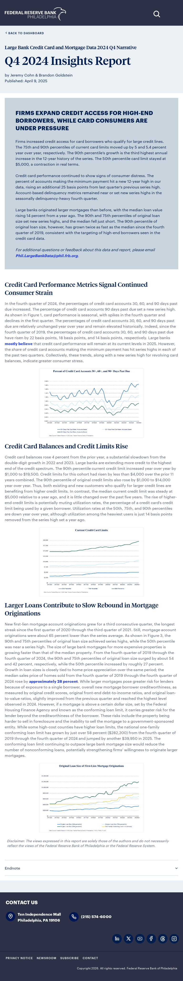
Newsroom (46, 958)
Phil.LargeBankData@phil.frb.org (46, 255)
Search (156, 13)
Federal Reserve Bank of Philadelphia (38, 14)
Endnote (12, 867)
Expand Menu (171, 13)
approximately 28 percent (53, 681)
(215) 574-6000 (96, 916)
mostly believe (19, 343)
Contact (90, 958)
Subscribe (69, 958)
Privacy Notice (19, 958)
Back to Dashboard (24, 33)
